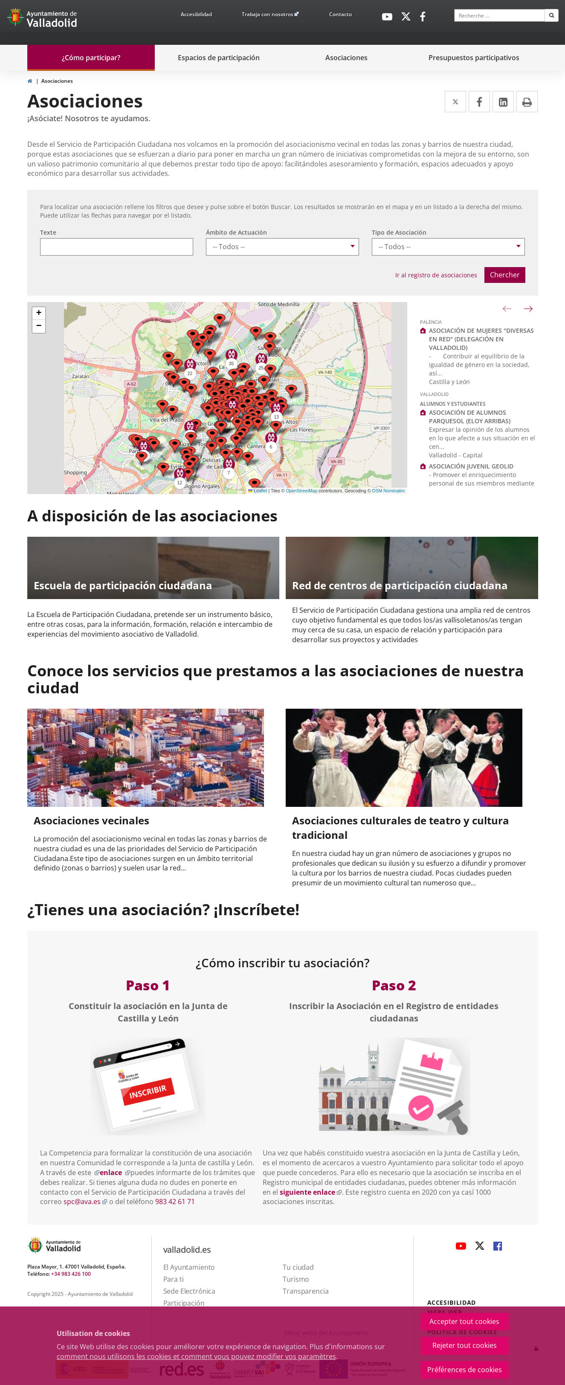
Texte (48, 232)
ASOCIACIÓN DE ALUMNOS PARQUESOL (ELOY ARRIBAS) (469, 416)
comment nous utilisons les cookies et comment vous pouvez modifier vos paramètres (196, 1356)
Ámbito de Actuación (236, 232)
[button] (256, 333)
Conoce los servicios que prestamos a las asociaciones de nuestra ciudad (275, 679)
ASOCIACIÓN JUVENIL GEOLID (471, 466)
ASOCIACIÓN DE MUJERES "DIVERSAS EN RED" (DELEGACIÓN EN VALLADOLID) (481, 339)
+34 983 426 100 (71, 1273)
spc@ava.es (85, 1201)
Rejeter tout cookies (464, 1345)
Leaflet (257, 490)
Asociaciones (57, 80)
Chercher (505, 274)
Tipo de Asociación (399, 232)
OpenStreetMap (301, 490)
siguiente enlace (311, 1192)
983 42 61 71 (175, 1201)
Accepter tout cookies (464, 1321)
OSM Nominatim (388, 490)
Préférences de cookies (464, 1369)
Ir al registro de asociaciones (436, 275)
